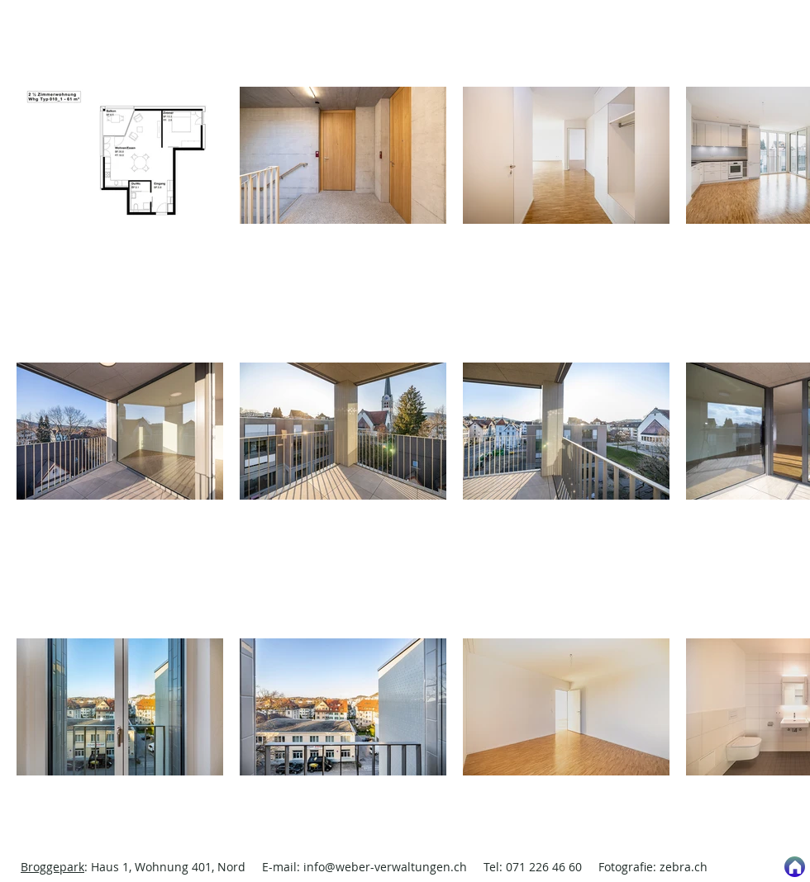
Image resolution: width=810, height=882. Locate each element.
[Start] (794, 866)
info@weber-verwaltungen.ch (385, 867)
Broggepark (52, 867)
